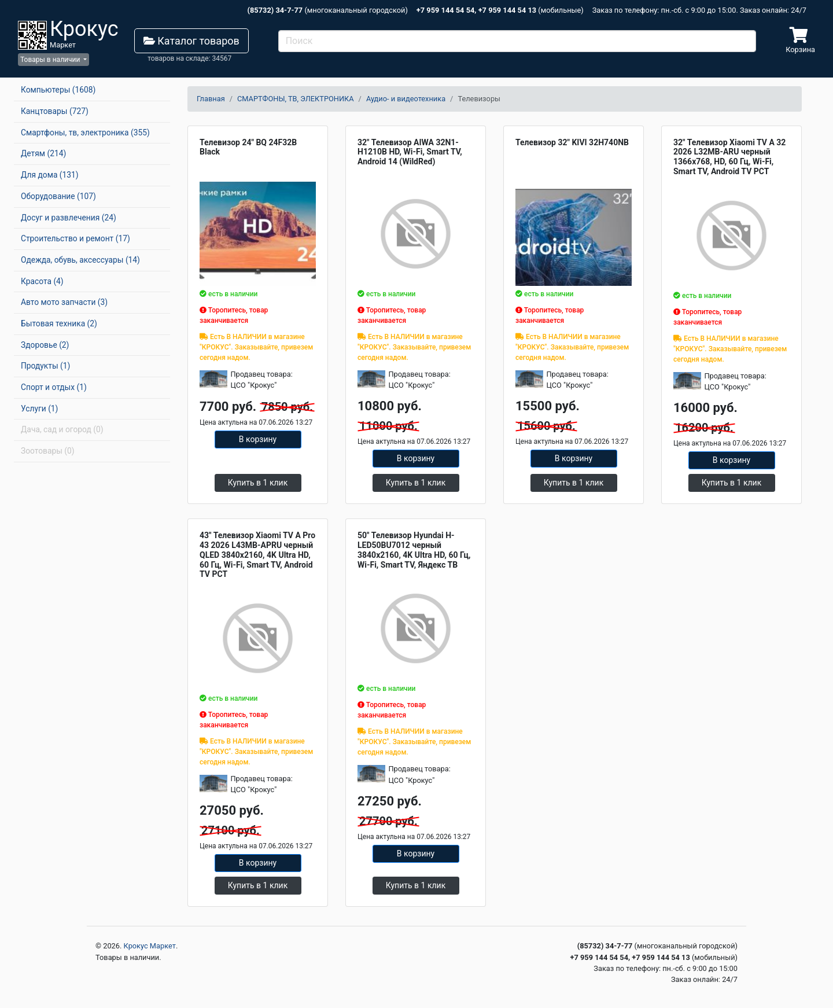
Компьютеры (58, 89)
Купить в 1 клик (258, 482)
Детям (43, 153)
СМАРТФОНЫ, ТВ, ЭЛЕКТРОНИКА (295, 98)
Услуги (39, 408)
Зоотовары (48, 450)
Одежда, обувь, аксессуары (80, 259)
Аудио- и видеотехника (405, 98)
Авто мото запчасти (64, 302)
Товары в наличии (51, 60)
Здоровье (45, 345)
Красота (42, 281)
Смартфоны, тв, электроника (85, 132)
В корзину (258, 439)
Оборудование (58, 196)
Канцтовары (55, 111)
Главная (211, 98)
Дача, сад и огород (62, 429)
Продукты (45, 365)
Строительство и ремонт (75, 238)
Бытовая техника (59, 323)
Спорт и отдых (54, 387)
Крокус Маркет (150, 945)
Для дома (50, 174)
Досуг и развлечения (68, 217)
